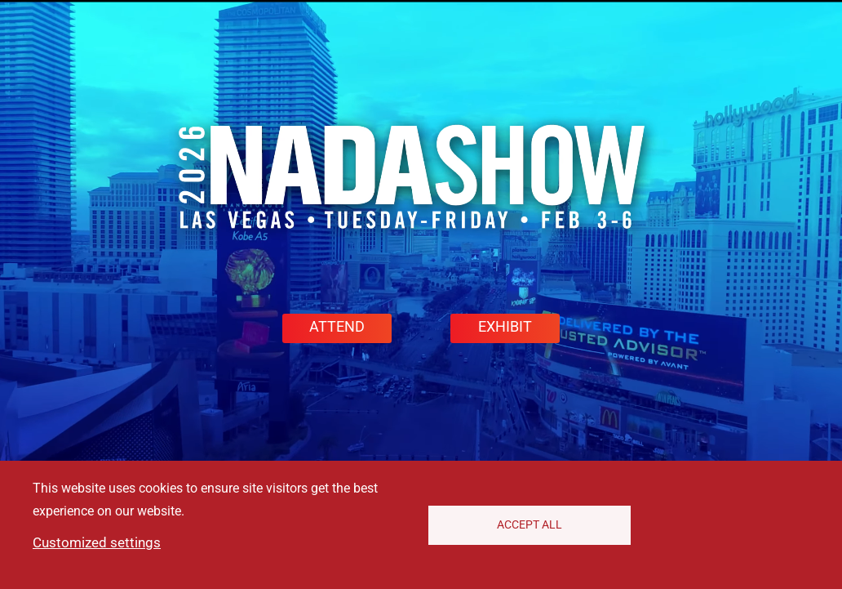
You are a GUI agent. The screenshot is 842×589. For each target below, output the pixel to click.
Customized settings (97, 542)
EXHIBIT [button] (505, 327)
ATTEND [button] (337, 327)
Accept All (529, 524)
